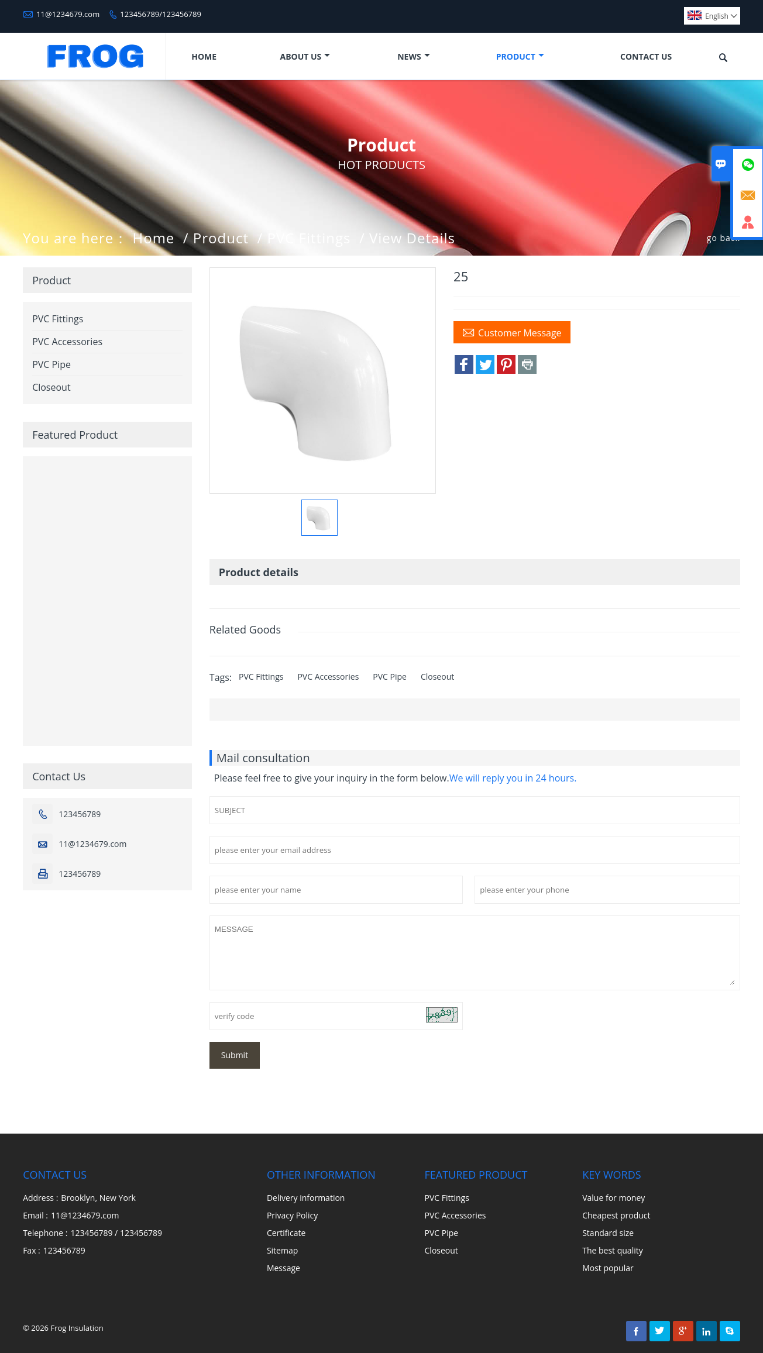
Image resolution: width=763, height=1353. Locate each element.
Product (520, 56)
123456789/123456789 (160, 14)
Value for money (613, 1197)
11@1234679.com (67, 14)
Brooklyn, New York (98, 1197)
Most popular (608, 1267)
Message (283, 1267)
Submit (234, 1055)
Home (203, 56)
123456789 (80, 814)
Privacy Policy (292, 1215)
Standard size (608, 1232)
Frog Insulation (76, 1328)
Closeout (437, 676)
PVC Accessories (328, 676)
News (413, 56)
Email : (35, 1215)
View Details (412, 237)
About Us (305, 56)
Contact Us (646, 56)
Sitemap (282, 1250)
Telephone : (45, 1232)
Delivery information (306, 1197)
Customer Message (512, 332)
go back (723, 237)
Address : (40, 1197)
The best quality (612, 1250)
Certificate (286, 1232)
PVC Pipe (390, 676)
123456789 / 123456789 (116, 1232)
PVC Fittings (309, 237)
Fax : (31, 1250)
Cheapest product (616, 1215)
